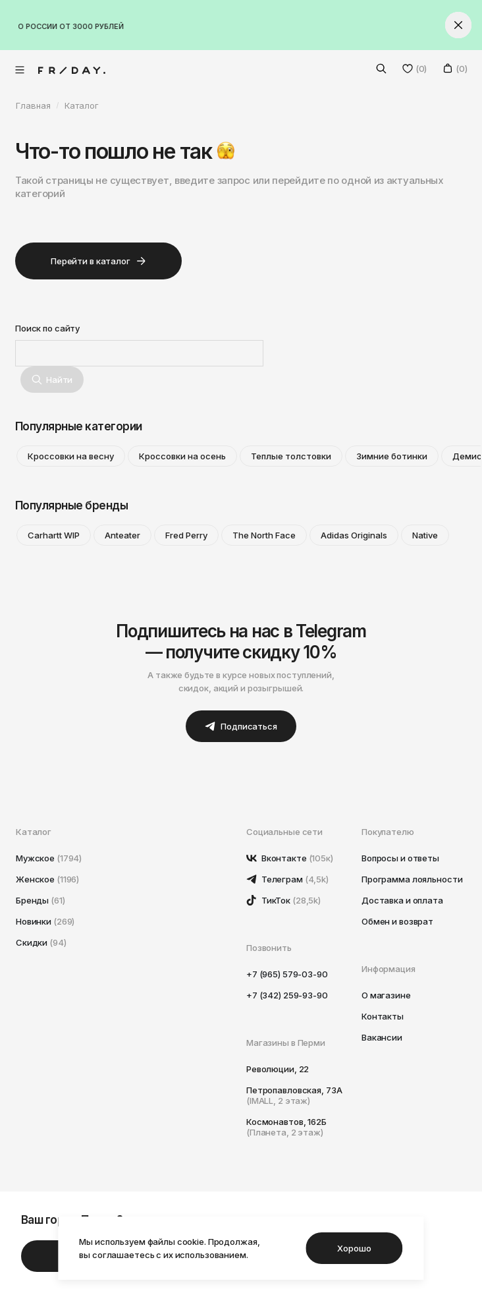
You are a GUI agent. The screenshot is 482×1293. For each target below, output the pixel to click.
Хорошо (354, 1248)
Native (425, 535)
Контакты (383, 1016)
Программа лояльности (412, 879)
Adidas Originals (354, 535)
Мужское (49, 858)
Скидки (41, 942)
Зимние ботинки (391, 456)
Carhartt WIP (54, 535)
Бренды (40, 900)
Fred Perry (186, 535)
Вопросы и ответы (400, 858)
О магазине (386, 995)
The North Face (264, 535)
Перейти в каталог (98, 261)
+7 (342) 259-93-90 (287, 995)
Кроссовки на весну (71, 456)
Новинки (45, 921)
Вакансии (382, 1037)
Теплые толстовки (291, 456)
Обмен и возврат (397, 921)
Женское (47, 879)
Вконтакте (289, 858)
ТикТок (283, 900)
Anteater (122, 535)
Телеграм (287, 879)
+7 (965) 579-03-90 (287, 974)
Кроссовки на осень (182, 456)
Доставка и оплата (402, 900)
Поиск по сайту (47, 328)
